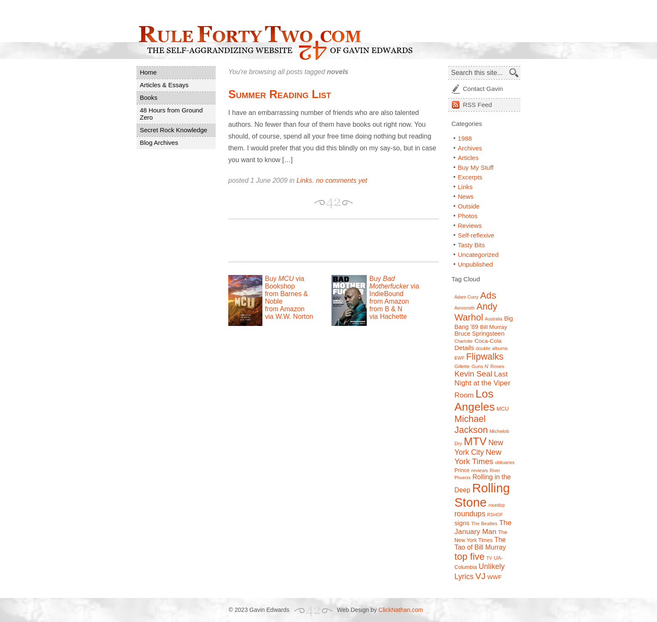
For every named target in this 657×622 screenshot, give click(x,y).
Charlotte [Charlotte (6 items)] (463, 341)
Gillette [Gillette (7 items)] (462, 366)
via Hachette (388, 316)
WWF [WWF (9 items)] (494, 577)
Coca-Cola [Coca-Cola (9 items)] (487, 341)
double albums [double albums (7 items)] (492, 348)
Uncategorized (478, 254)
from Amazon (284, 308)
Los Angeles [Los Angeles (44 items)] (474, 400)
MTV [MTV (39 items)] (475, 441)
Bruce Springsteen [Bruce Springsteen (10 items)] (479, 333)
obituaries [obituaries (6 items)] (504, 462)
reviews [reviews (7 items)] (479, 470)
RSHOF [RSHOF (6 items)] (495, 514)
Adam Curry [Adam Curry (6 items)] (466, 296)
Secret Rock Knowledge (173, 129)
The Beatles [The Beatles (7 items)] (484, 523)
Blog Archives (159, 142)
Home (148, 72)
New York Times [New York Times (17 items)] (478, 457)
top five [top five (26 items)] (469, 556)
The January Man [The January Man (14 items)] (483, 527)
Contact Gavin (483, 88)
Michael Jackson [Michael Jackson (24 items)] (471, 424)
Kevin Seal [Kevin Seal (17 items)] (473, 373)
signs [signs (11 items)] (462, 522)
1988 (465, 138)
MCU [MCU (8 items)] (503, 409)
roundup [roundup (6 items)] (497, 504)
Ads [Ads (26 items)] (488, 295)
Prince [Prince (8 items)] (462, 470)
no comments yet (341, 180)
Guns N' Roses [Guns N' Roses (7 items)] (487, 366)
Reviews (470, 225)
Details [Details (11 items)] (464, 347)
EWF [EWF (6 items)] (459, 357)
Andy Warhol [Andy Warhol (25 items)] (475, 312)
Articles (468, 157)
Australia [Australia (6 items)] (493, 318)
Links (304, 180)
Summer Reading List (279, 94)
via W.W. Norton (289, 316)
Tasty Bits (471, 244)
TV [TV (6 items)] (489, 558)
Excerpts (470, 177)
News (466, 196)
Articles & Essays (164, 84)
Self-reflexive (476, 235)
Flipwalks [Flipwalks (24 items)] (485, 356)
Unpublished (475, 264)
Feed (477, 104)
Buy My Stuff (476, 167)
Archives (470, 148)
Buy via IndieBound (394, 286)
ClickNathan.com (401, 609)
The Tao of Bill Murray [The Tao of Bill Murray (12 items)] (480, 543)
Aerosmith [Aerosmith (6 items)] (464, 307)
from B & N (385, 308)
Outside (469, 206)
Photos (468, 215)
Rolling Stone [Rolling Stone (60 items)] (482, 495)
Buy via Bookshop (284, 282)
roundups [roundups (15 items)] (469, 514)
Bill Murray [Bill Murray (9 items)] (493, 327)
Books (149, 97)
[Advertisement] (326, 240)
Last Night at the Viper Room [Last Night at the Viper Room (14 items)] (482, 384)
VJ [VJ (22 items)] (480, 576)
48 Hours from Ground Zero (171, 114)
